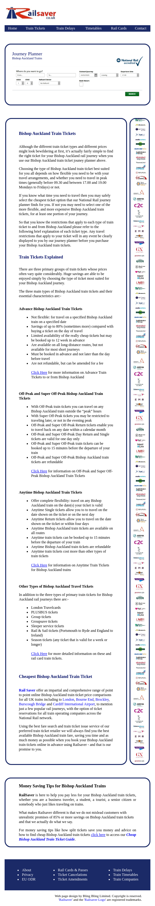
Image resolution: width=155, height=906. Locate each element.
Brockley (102, 699)
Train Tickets (35, 28)
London (68, 699)
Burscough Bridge (32, 704)
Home (12, 28)
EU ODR (28, 879)
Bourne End (85, 699)
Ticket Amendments (72, 879)
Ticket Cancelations (72, 875)
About (26, 870)
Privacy (27, 875)
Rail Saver (27, 690)
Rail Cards (119, 28)
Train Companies (125, 879)
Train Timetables (125, 875)
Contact (140, 28)
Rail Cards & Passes (73, 870)
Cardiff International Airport (74, 704)
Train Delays (65, 28)
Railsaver (65, 899)
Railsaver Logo (95, 899)
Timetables (93, 28)
